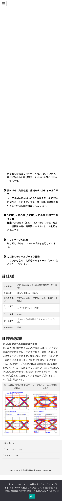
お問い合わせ (8, 443)
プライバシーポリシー (12, 449)
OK (31, 496)
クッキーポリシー (10, 455)
